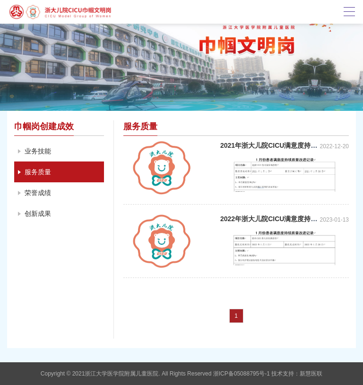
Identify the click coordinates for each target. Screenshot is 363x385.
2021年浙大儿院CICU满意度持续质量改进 (282, 145)
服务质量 (38, 172)
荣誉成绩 (38, 193)
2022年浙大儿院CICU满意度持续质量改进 (282, 219)
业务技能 (38, 151)
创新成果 (38, 213)
